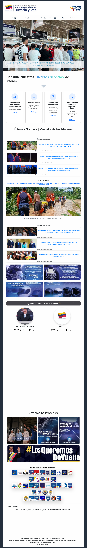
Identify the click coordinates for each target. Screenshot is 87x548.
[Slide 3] (22, 443)
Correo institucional (72, 18)
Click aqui (15, 112)
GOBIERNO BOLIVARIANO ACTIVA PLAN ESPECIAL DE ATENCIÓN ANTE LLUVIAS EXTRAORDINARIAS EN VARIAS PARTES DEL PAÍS (59, 145)
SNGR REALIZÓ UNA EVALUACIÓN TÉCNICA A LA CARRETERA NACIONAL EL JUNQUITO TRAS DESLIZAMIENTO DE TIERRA (59, 157)
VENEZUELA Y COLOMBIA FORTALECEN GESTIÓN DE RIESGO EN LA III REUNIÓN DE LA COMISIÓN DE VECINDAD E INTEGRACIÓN (58, 169)
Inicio (5, 18)
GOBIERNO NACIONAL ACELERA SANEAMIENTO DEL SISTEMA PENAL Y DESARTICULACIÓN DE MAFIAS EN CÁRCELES (59, 243)
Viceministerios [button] (23, 18)
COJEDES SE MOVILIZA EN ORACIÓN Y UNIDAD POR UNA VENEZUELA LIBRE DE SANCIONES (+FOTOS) (59, 255)
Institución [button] (12, 18)
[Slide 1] (16, 443)
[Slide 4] (25, 443)
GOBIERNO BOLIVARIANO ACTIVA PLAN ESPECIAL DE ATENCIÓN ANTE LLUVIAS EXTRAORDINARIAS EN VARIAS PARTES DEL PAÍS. (43, 184)
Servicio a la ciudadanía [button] (38, 18)
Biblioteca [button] (52, 18)
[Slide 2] (19, 443)
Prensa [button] (61, 18)
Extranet (81, 18)
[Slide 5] (28, 443)
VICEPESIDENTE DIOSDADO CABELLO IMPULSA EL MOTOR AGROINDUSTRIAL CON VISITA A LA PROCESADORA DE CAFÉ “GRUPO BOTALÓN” (59, 231)
